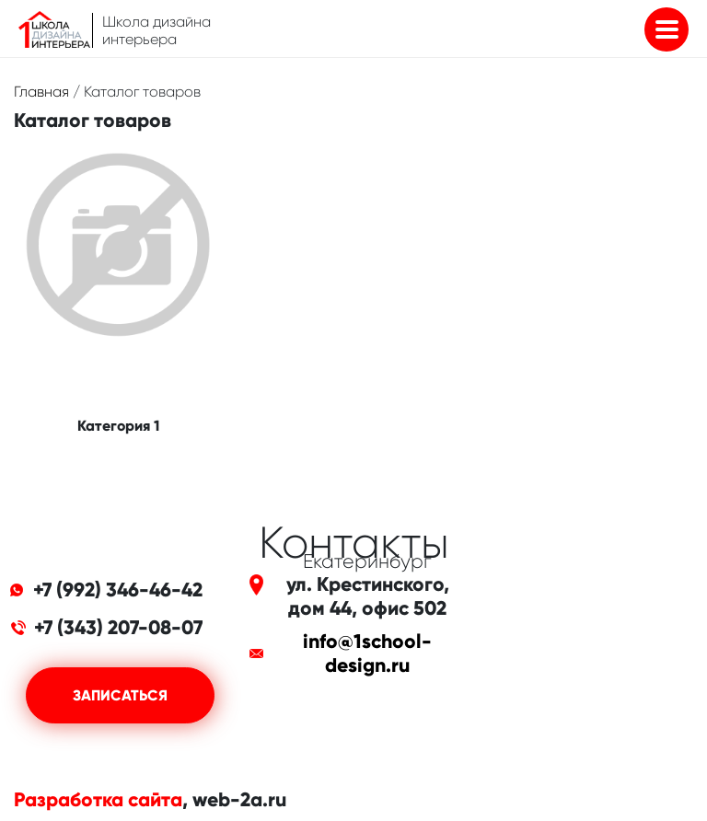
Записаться (120, 695)
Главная (41, 91)
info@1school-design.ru (367, 653)
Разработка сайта (98, 800)
